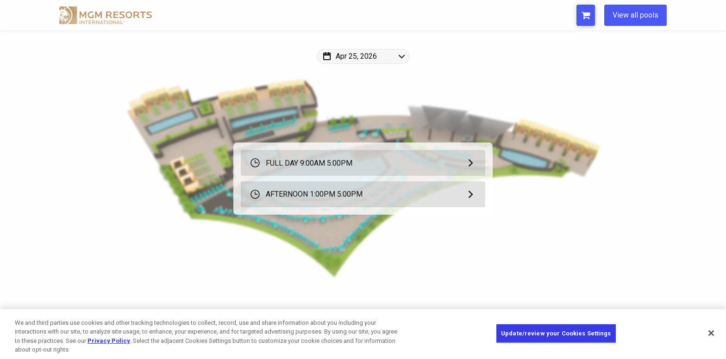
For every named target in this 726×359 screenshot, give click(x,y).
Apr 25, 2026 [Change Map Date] (356, 56)
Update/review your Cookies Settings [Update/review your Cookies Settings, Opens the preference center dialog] (556, 333)
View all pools (635, 15)
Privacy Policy (109, 340)
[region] (363, 334)
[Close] (711, 333)
